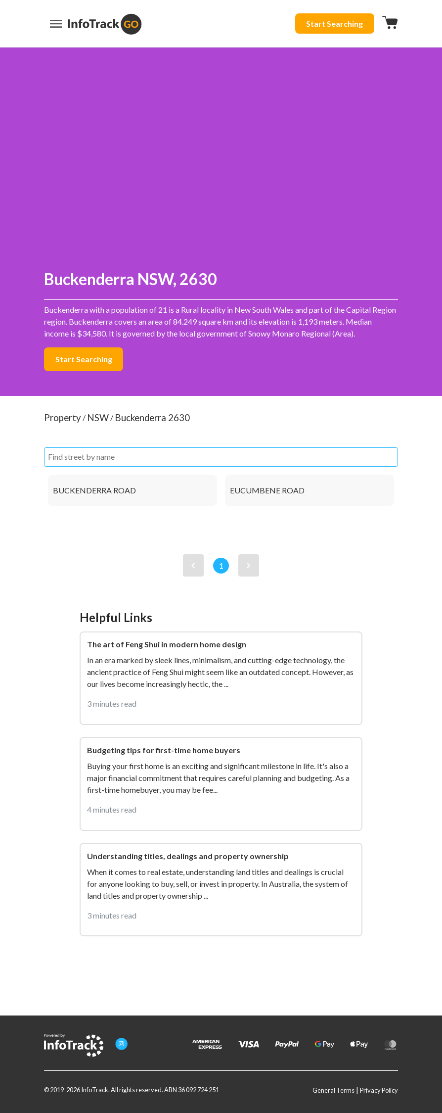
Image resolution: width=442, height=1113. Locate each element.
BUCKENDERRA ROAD (94, 490)
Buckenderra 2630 (152, 417)
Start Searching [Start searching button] (334, 23)
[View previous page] (193, 565)
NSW (98, 417)
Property (62, 417)
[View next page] (248, 565)
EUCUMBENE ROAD (267, 490)
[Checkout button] (390, 23)
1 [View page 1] (221, 565)
